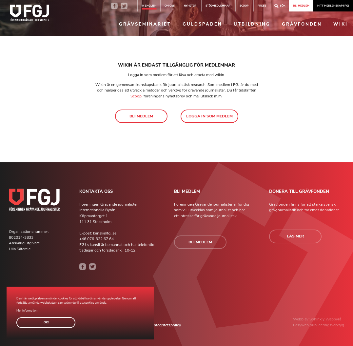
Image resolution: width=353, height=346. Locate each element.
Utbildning (252, 24)
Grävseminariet (145, 24)
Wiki (340, 24)
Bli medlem (301, 6)
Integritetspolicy (167, 325)
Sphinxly (317, 319)
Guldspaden (202, 24)
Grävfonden (302, 24)
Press (262, 6)
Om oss (170, 6)
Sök (279, 6)
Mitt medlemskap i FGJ (333, 6)
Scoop (136, 96)
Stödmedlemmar (218, 6)
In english (149, 6)
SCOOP (244, 6)
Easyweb (301, 325)
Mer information (26, 311)
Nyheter (190, 6)
